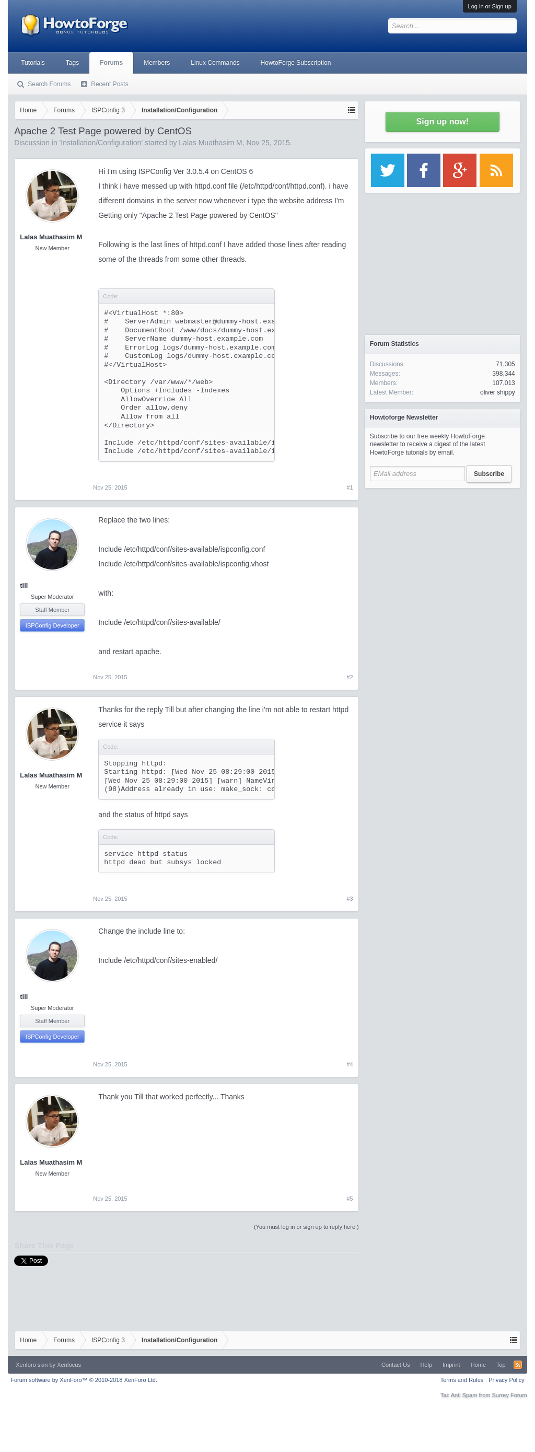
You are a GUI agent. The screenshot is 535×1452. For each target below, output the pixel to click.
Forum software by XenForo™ (83, 1380)
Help (426, 1365)
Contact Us (395, 1365)
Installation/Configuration (101, 142)
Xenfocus (69, 1365)
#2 (350, 677)
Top (501, 1365)
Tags (72, 62)
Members (157, 62)
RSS (518, 1365)
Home (478, 1365)
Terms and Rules (462, 1380)
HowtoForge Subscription (296, 62)
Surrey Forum (509, 1395)
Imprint (451, 1365)
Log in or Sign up (489, 6)
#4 (350, 1064)
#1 (350, 487)
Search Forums (49, 84)
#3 (350, 899)
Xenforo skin (32, 1365)
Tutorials (33, 62)
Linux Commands (215, 62)
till (24, 585)
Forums (111, 62)
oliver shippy (497, 392)
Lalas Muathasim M (210, 142)
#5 (350, 1198)
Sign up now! (442, 121)
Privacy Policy (506, 1380)
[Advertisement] (442, 559)
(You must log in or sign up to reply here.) (306, 1227)
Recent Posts (109, 84)
